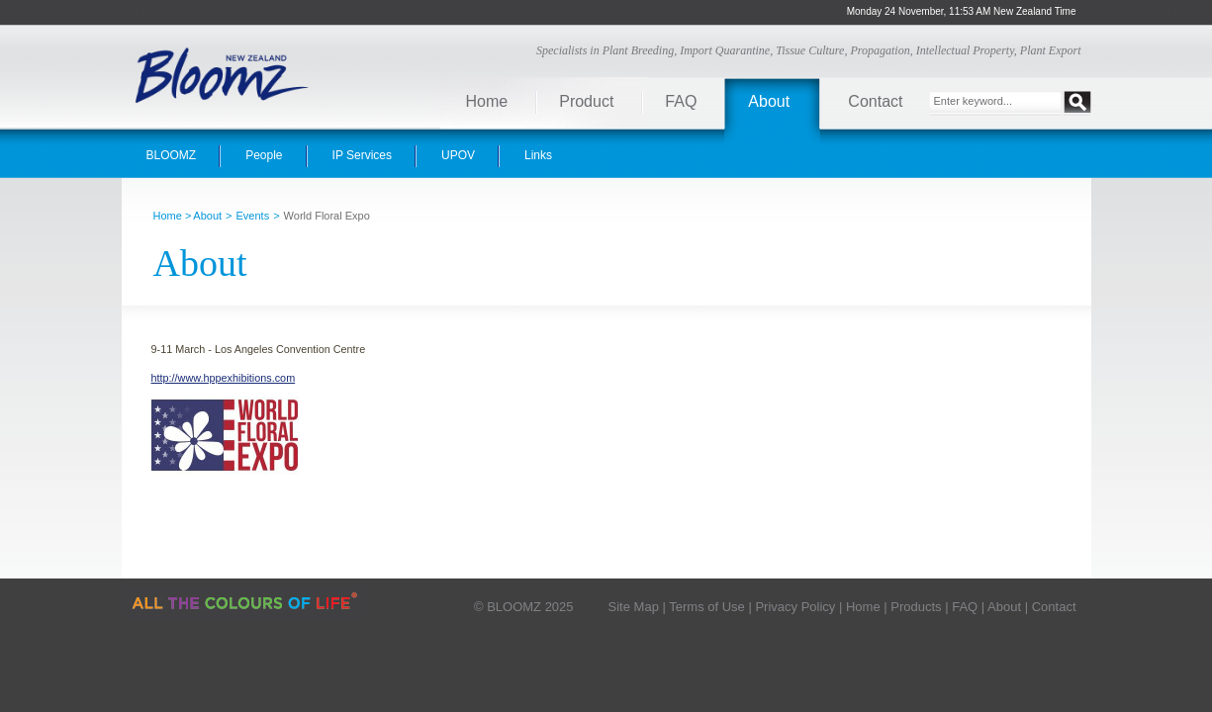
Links (538, 155)
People (263, 155)
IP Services (362, 155)
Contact (875, 101)
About (769, 101)
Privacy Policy (795, 606)
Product (586, 101)
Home (487, 101)
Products (915, 606)
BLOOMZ (171, 155)
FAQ (681, 101)
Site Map (633, 606)
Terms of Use (707, 606)
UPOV (458, 155)
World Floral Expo (327, 216)
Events (253, 216)
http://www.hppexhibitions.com (223, 378)
